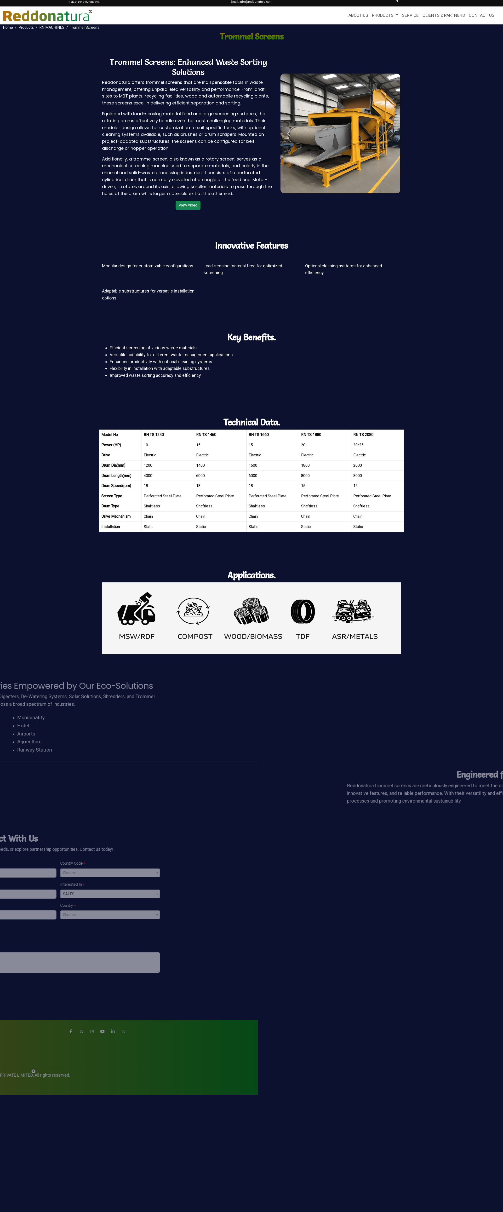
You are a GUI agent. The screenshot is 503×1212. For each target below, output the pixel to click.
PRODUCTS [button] (383, 15)
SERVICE (410, 15)
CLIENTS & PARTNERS (444, 15)
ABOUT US (358, 15)
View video (188, 205)
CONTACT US (481, 15)
